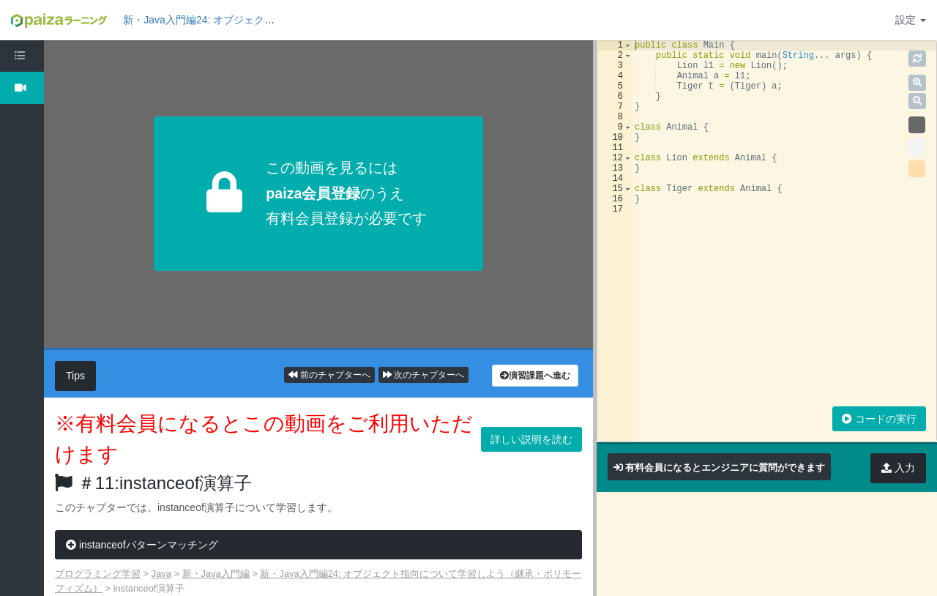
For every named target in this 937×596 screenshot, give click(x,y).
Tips (75, 375)
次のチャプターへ (423, 375)
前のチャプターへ (329, 375)
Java (161, 573)
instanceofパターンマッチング (142, 545)
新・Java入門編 (216, 573)
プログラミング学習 (98, 573)
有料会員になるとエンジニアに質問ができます (725, 467)
